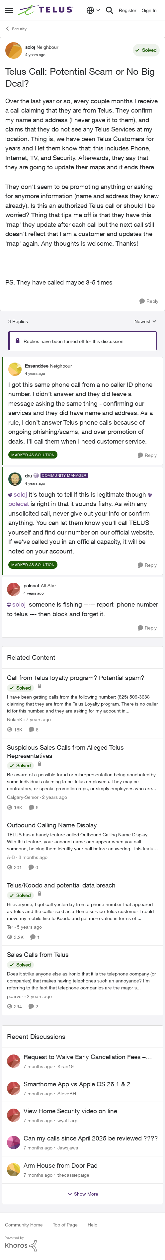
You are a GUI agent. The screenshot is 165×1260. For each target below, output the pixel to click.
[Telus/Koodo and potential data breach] (82, 910)
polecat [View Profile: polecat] (31, 585)
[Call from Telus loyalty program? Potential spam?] (82, 703)
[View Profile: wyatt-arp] (13, 1115)
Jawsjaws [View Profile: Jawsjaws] (67, 1147)
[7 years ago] (37, 719)
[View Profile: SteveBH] (13, 1088)
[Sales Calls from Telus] (82, 980)
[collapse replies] (82, 360)
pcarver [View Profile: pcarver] (15, 996)
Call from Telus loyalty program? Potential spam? (75, 677)
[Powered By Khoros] (82, 1244)
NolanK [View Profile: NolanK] (14, 719)
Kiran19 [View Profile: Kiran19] (65, 1066)
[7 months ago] (38, 1066)
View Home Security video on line (70, 1111)
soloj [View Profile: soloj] (30, 47)
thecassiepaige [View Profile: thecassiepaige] (73, 1175)
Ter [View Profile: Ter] (10, 926)
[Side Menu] (9, 10)
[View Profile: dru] (15, 479)
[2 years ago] (53, 797)
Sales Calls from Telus (38, 954)
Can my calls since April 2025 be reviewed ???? (91, 1138)
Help (92, 1224)
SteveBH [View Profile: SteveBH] (66, 1093)
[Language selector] (93, 10)
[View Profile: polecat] (13, 589)
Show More (82, 1194)
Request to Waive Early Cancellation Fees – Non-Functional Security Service (85, 1057)
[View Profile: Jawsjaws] (13, 1142)
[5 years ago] (28, 926)
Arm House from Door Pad (61, 1165)
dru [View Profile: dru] (28, 475)
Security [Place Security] (16, 28)
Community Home (24, 1224)
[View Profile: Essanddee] (15, 369)
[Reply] (149, 301)
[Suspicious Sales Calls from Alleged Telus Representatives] (82, 781)
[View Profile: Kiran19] (13, 1061)
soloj (20, 494)
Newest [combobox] (145, 321)
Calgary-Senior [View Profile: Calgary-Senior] (23, 797)
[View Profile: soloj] (13, 50)
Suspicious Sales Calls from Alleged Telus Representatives (65, 751)
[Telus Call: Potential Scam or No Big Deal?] (35, 374)
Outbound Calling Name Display (52, 825)
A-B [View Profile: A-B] (11, 857)
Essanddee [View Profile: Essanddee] (36, 366)
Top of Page (65, 1224)
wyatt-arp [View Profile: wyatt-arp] (67, 1120)
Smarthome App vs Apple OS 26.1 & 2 (77, 1084)
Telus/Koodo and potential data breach (61, 885)
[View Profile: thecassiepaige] (13, 1169)
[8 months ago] (31, 857)
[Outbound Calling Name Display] (82, 841)
